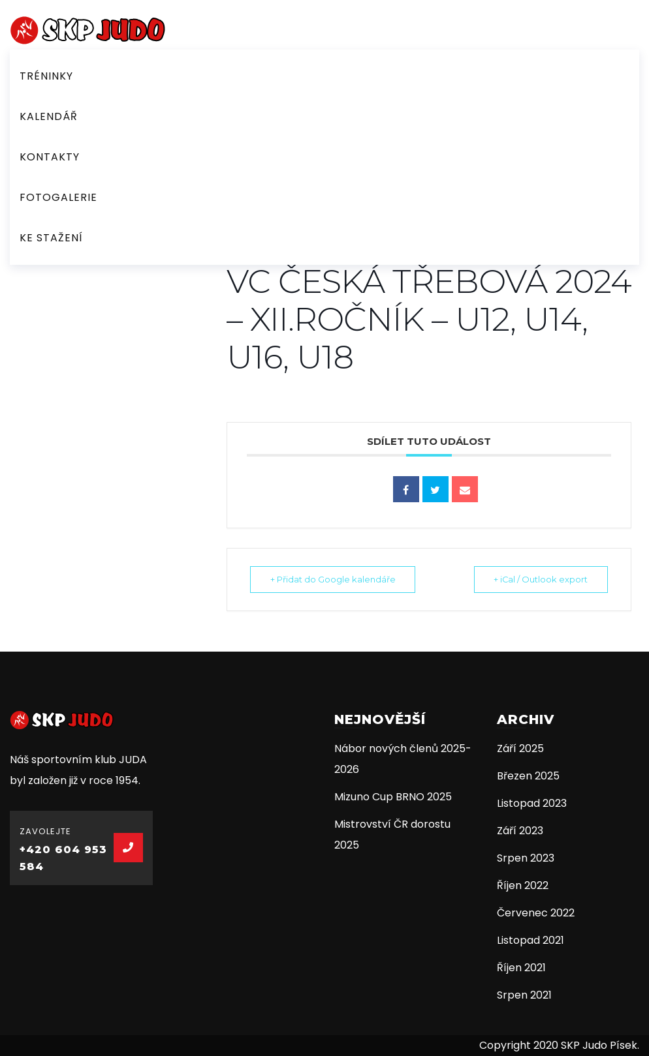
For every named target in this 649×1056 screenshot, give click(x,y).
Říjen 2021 (521, 967)
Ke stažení (51, 237)
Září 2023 (520, 830)
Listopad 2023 (532, 803)
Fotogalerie (58, 197)
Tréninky (46, 75)
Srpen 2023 (525, 858)
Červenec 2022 (536, 912)
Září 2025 (520, 748)
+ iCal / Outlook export (537, 579)
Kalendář (49, 116)
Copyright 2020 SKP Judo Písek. (559, 1045)
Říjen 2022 (522, 885)
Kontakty (50, 156)
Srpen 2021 (524, 995)
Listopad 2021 (530, 940)
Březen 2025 (528, 775)
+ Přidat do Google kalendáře (335, 579)
